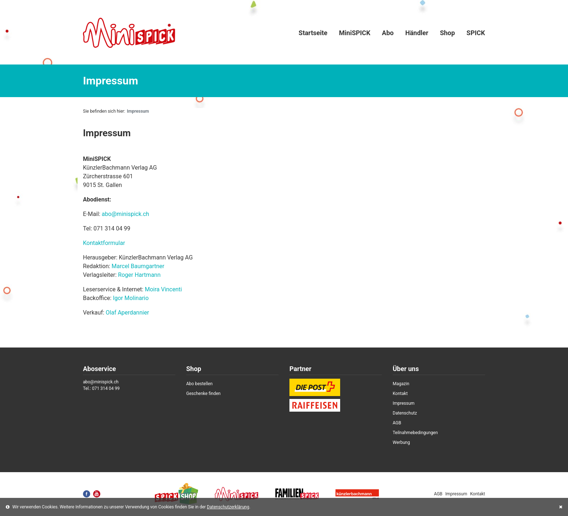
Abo (387, 33)
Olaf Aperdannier (127, 312)
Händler (417, 33)
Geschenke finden (203, 393)
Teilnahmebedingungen (415, 432)
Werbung (401, 442)
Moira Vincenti (163, 289)
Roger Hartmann (139, 274)
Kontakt (400, 393)
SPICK (476, 33)
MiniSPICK (355, 33)
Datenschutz (405, 413)
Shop (447, 33)
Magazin (401, 383)
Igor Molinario (131, 298)
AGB (397, 422)
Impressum (403, 403)
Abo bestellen (199, 383)
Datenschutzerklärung (228, 506)
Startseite (312, 33)
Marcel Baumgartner (138, 266)
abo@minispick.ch (125, 214)
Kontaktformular (104, 243)
